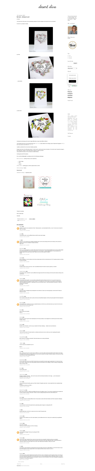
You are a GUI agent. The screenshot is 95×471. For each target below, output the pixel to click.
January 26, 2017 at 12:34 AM (25, 400)
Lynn (20, 233)
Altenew (70, 118)
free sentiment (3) (72, 128)
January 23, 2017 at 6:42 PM (24, 261)
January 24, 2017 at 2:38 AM (24, 321)
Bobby (21, 397)
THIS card (31, 144)
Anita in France (22, 374)
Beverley (21, 453)
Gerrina (21, 317)
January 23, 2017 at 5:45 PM (24, 245)
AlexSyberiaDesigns (72, 116)
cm (20, 240)
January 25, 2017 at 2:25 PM (24, 386)
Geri (20, 351)
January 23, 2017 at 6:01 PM (24, 254)
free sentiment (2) (72, 127)
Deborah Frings (22, 390)
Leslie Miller (22, 296)
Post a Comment (21, 461)
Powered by (72, 86)
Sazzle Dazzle (22, 359)
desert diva (47, 6)
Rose (20, 403)
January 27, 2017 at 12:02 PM (25, 427)
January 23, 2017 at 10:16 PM (25, 299)
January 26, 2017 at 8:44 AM (24, 412)
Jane (20, 289)
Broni (21, 368)
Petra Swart (22, 248)
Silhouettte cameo (22, 220)
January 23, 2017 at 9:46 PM (24, 285)
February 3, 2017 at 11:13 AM (25, 450)
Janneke (21, 423)
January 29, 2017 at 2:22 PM (24, 434)
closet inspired (75, 125)
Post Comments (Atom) (25, 465)
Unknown (21, 278)
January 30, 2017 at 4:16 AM (24, 442)
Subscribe (72, 81)
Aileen (21, 226)
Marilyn (21, 324)
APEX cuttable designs (72, 115)
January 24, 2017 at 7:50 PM (24, 356)
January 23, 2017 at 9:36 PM (24, 275)
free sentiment (71, 126)
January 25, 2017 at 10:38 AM (25, 378)
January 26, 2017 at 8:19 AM (24, 406)
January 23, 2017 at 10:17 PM (25, 306)
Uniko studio (37, 143)
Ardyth (21, 257)
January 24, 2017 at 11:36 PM (25, 364)
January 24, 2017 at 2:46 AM (24, 327)
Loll (20, 446)
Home (70, 55)
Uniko (72, 125)
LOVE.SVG (69, 123)
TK (20, 409)
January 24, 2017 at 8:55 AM (24, 339)
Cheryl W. (21, 330)
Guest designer (74, 121)
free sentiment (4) (72, 130)
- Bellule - (21, 343)
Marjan (21, 265)
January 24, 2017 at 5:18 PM (24, 348)
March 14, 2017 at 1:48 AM (24, 459)
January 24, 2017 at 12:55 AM (25, 313)
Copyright (70, 58)
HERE (62, 143)
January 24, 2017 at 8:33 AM (24, 333)
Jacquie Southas (23, 271)
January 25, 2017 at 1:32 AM (24, 371)
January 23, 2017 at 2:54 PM (24, 236)
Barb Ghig (21, 302)
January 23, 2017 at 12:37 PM (25, 230)
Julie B (21, 381)
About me (70, 56)
